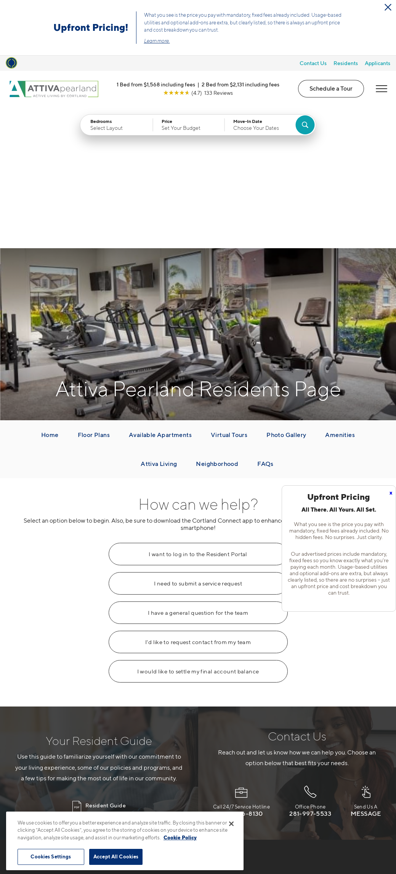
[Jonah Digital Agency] (363, 851)
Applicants (377, 63)
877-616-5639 (150, 757)
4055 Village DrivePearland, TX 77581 (156, 775)
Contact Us (313, 63)
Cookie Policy (180, 837)
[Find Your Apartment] (304, 124)
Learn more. (157, 41)
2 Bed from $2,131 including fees (240, 84)
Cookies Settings (50, 856)
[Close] (231, 823)
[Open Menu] (381, 88)
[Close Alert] (388, 7)
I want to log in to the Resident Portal (198, 412)
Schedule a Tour (331, 88)
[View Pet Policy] (213, 798)
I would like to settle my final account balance (198, 529)
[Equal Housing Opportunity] (134, 798)
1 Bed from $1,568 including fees (156, 84)
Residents (345, 63)
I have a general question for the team (198, 471)
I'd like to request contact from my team (198, 500)
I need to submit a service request (198, 442)
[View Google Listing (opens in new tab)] (198, 92)
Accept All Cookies (115, 856)
